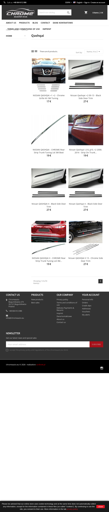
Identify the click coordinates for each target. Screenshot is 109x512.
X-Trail (13, 331)
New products (37, 438)
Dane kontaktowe (63, 22)
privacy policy (72, 509)
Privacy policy (62, 438)
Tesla (9, 405)
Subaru (10, 394)
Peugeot (11, 342)
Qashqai (14, 325)
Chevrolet (11, 58)
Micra (13, 292)
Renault (11, 364)
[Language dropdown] (78, 2)
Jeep (9, 119)
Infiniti (10, 108)
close (100, 506)
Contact (45, 22)
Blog (35, 22)
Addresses (86, 447)
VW (8, 422)
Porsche (11, 353)
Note (12, 308)
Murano (14, 297)
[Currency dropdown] (68, 2)
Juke (12, 286)
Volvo (9, 416)
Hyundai (11, 102)
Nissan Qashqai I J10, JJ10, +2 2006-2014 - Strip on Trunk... (85, 151)
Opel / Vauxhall (14, 336)
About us (11, 22)
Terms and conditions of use (23, 29)
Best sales (35, 441)
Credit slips (86, 444)
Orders (85, 441)
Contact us (61, 461)
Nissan (10, 275)
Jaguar (10, 113)
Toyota (10, 411)
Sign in (87, 2)
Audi (9, 47)
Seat (9, 369)
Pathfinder (15, 314)
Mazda (10, 136)
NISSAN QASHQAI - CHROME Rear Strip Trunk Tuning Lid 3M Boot (49, 151)
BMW (9, 52)
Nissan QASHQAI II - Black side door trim (49, 205)
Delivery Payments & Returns (65, 447)
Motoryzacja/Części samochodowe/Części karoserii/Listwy (17, 155)
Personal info (87, 438)
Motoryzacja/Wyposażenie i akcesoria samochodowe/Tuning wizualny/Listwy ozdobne (17, 264)
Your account (90, 433)
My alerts (86, 453)
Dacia (9, 75)
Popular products (15, 347)
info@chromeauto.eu (15, 456)
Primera (14, 319)
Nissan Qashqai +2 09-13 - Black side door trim (85, 97)
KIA (8, 125)
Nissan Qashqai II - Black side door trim (85, 205)
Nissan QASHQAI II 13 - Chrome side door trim (85, 259)
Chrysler (11, 63)
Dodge (10, 80)
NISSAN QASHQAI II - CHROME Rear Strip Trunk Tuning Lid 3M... (49, 259)
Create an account (98, 2)
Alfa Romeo (12, 41)
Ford (9, 91)
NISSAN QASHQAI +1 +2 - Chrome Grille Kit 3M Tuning (49, 97)
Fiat (9, 86)
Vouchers (86, 450)
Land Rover (12, 130)
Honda (10, 97)
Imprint (47, 29)
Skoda (10, 375)
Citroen (10, 69)
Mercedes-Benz (14, 141)
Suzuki (10, 400)
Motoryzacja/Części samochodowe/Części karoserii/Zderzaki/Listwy (17, 230)
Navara (13, 303)
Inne (12, 281)
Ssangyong (12, 381)
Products (24, 22)
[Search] (54, 12)
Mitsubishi (12, 147)
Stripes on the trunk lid (16, 387)
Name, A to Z (94, 51)
